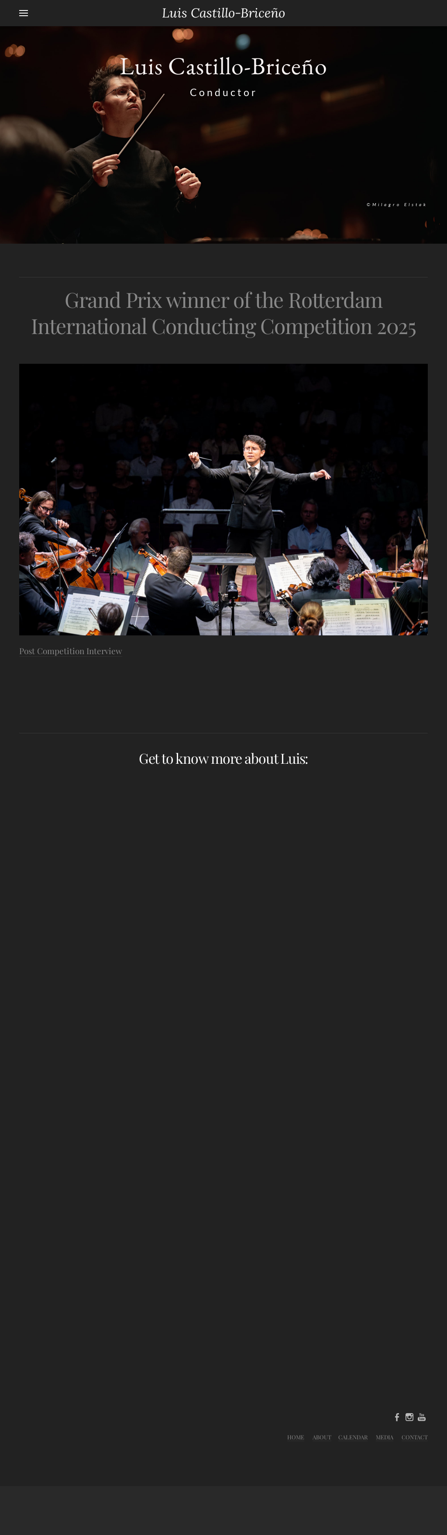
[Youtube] (422, 1417)
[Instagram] (409, 1417)
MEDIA (384, 1437)
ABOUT (322, 1437)
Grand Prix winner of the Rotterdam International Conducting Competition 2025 (224, 312)
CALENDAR (353, 1437)
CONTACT (415, 1437)
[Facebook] (397, 1417)
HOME (295, 1437)
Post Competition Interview (71, 650)
